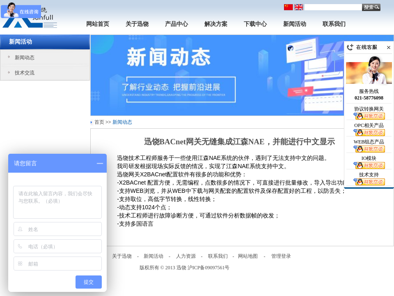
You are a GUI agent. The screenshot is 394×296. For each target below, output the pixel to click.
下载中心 (255, 24)
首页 (99, 122)
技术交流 (24, 73)
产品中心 (176, 24)
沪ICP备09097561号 (209, 268)
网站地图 (248, 256)
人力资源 (186, 256)
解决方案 (215, 24)
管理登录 (281, 256)
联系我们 (334, 24)
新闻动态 (24, 57)
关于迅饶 (137, 24)
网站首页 (97, 24)
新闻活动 (294, 24)
